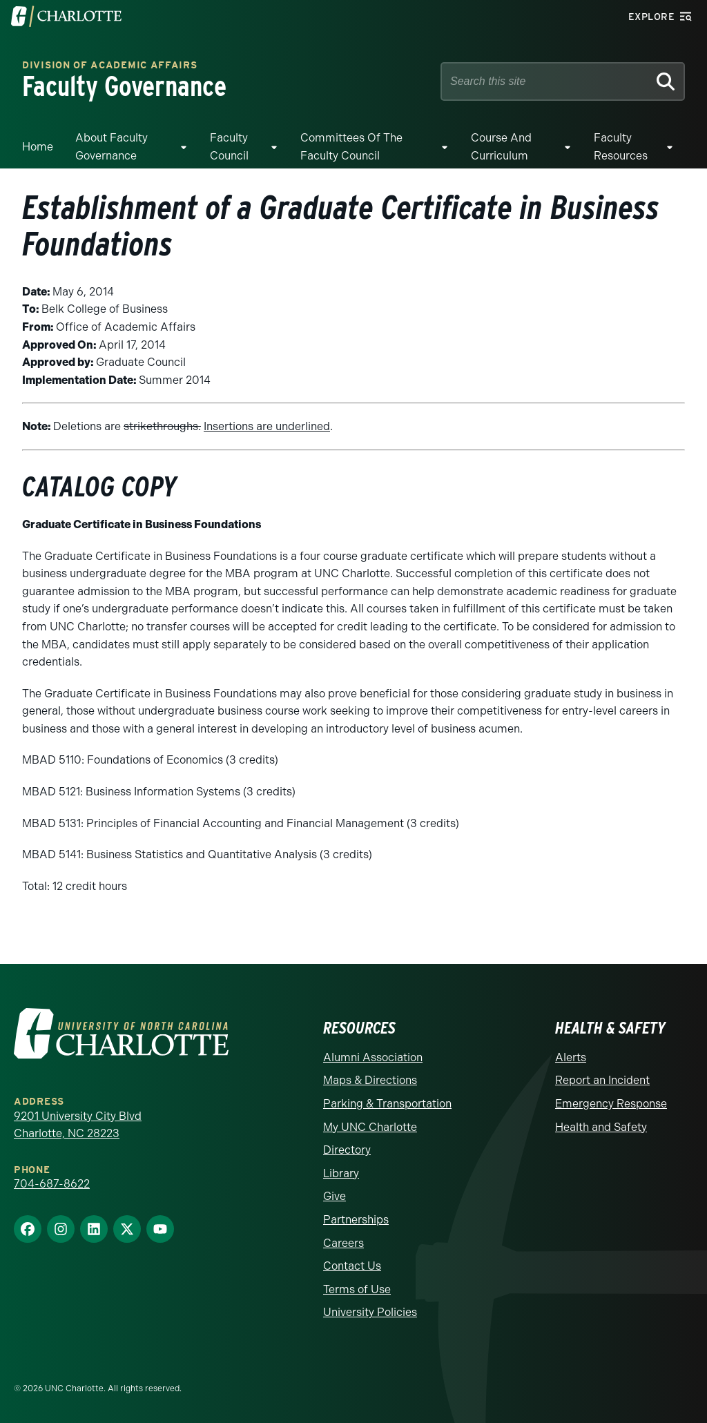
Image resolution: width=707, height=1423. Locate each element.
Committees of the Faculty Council (351, 146)
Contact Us (352, 1265)
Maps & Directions (370, 1080)
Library (341, 1173)
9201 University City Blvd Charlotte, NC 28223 (78, 1125)
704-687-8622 (52, 1183)
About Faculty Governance (111, 146)
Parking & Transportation (387, 1103)
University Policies (370, 1312)
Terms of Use (357, 1289)
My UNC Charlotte (370, 1127)
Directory (347, 1149)
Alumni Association (373, 1057)
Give (334, 1196)
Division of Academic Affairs (109, 66)
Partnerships (356, 1219)
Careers (343, 1243)
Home (37, 146)
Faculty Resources (621, 146)
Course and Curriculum (501, 146)
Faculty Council (229, 146)
